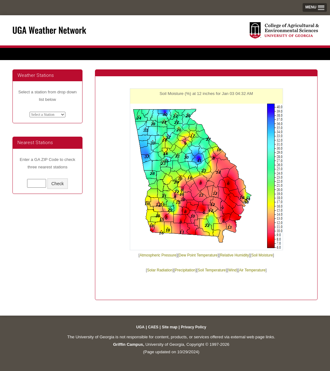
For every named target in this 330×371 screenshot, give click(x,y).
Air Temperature (252, 270)
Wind (232, 270)
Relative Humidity (234, 255)
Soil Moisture (262, 255)
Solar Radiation (159, 270)
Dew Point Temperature (198, 255)
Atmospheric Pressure (157, 255)
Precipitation (185, 270)
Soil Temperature (212, 270)
